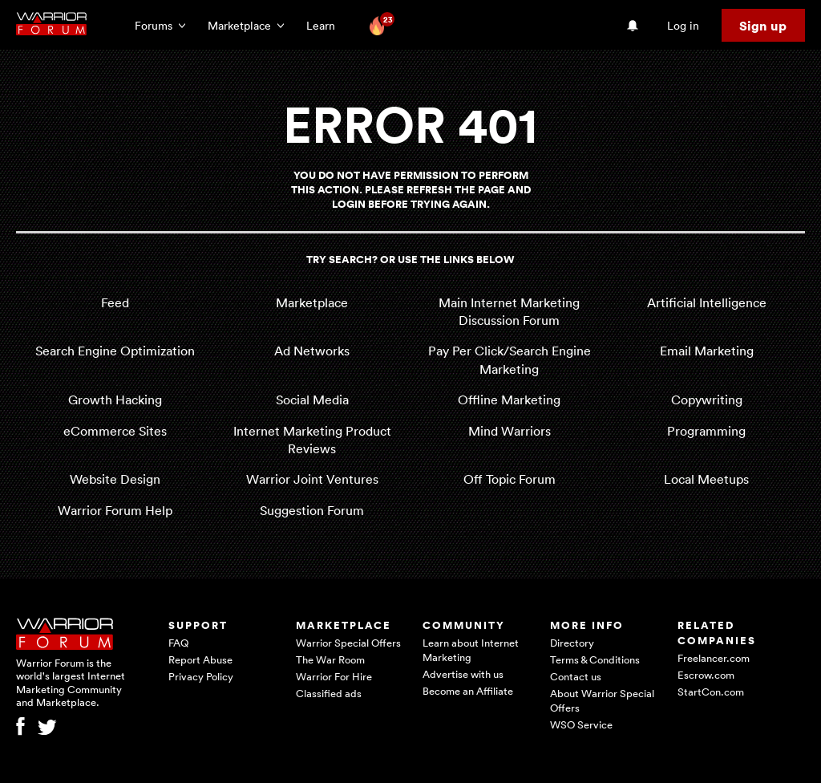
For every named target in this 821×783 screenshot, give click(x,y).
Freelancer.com (713, 658)
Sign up (763, 25)
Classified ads (329, 693)
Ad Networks (312, 351)
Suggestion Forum (312, 510)
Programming (706, 431)
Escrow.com (705, 674)
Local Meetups (706, 479)
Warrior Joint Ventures (312, 479)
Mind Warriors (509, 431)
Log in (683, 25)
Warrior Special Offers (348, 642)
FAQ (178, 642)
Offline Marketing (509, 400)
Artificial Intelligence (706, 302)
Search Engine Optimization (115, 351)
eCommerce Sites (115, 431)
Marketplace (312, 302)
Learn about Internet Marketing (471, 649)
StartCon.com (710, 691)
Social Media (312, 400)
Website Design (115, 479)
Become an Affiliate (468, 691)
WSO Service (581, 724)
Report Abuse (200, 659)
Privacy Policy (200, 676)
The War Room (330, 659)
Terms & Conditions (595, 659)
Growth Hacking (115, 400)
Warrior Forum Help (115, 510)
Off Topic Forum (509, 479)
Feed (115, 302)
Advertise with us (463, 674)
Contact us (575, 676)
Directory (572, 642)
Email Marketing (707, 351)
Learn (325, 25)
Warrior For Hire (334, 676)
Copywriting (706, 400)
